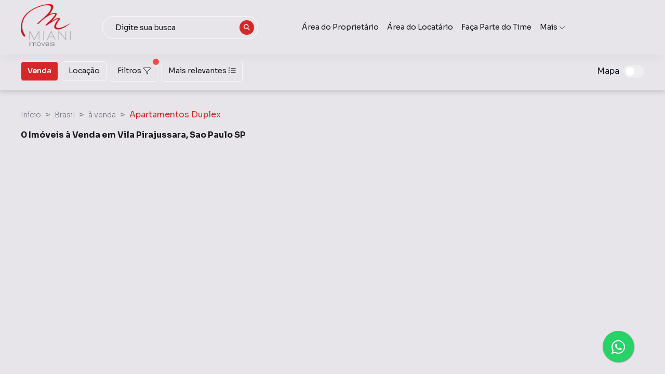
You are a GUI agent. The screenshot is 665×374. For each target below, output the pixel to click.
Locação (84, 70)
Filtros (137, 68)
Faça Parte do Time (496, 27)
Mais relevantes (202, 70)
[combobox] (180, 27)
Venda (39, 70)
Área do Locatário (420, 27)
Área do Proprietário (340, 27)
